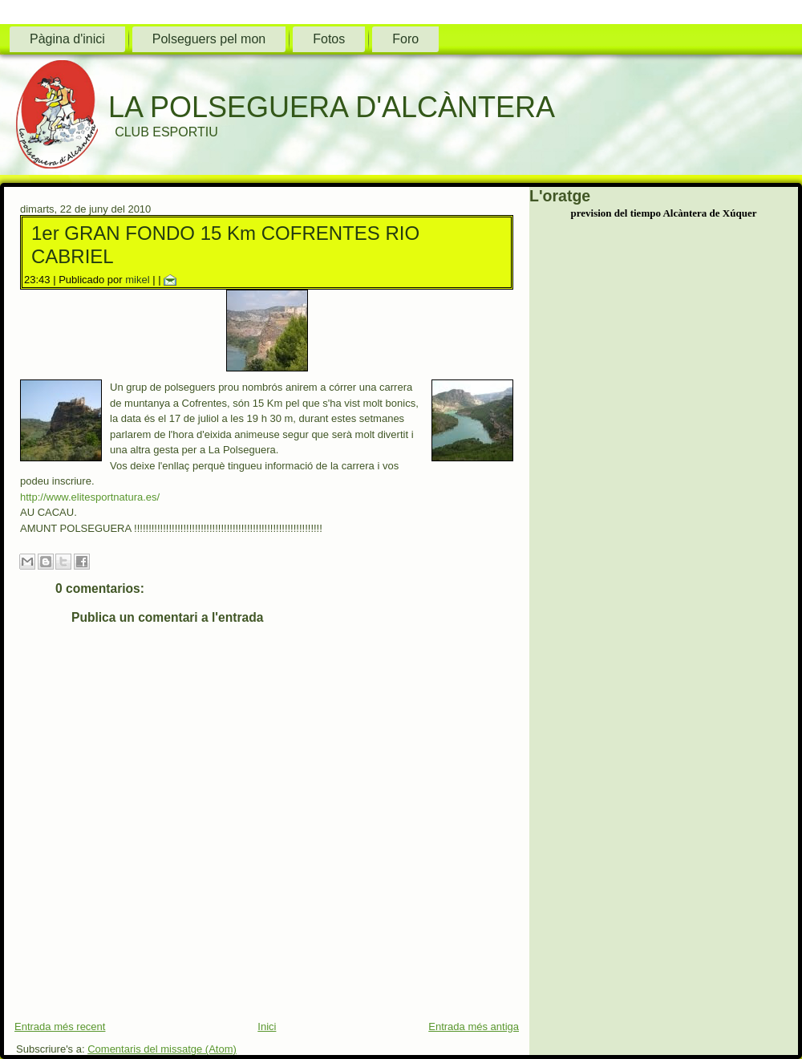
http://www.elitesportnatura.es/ (90, 497)
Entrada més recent (59, 1026)
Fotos (329, 39)
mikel (137, 280)
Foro (405, 39)
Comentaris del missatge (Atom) (162, 1049)
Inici (266, 1026)
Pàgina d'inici (67, 39)
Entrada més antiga (473, 1026)
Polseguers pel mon (208, 39)
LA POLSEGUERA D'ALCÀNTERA (331, 107)
